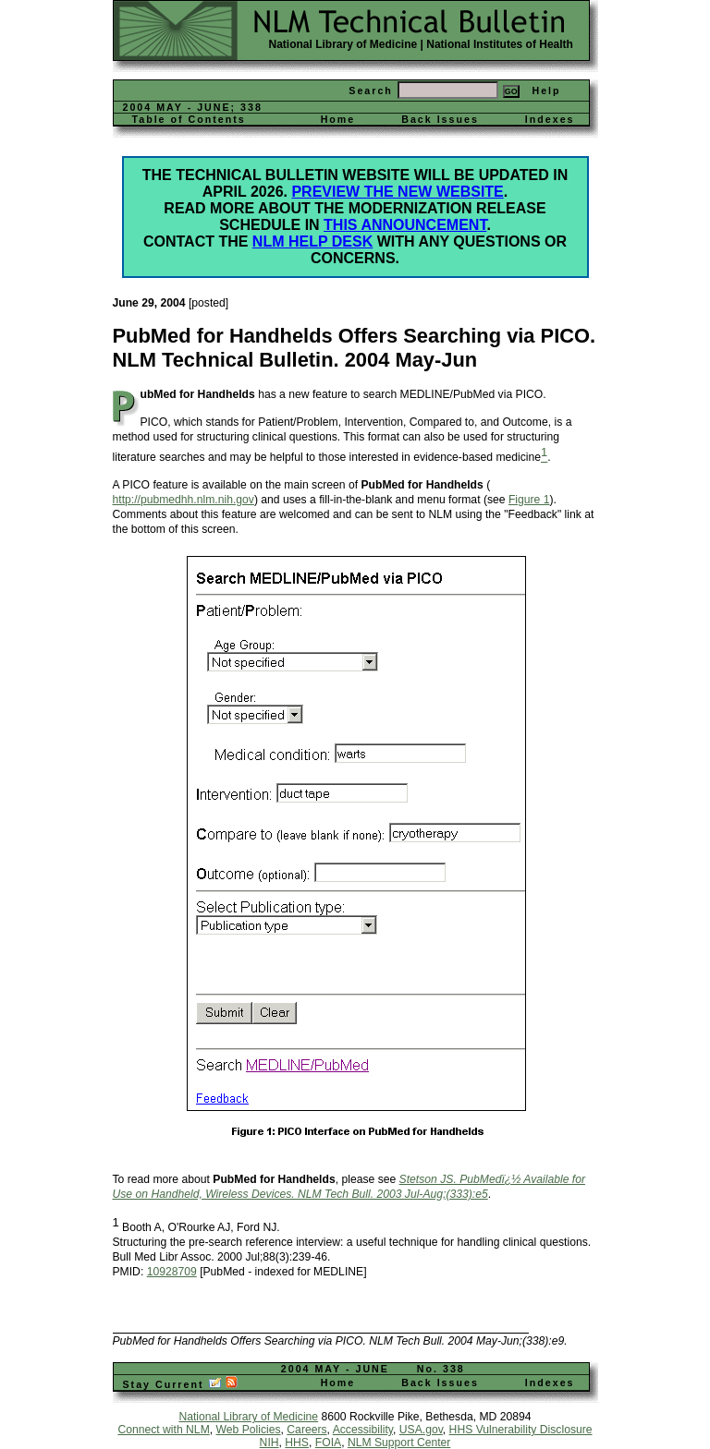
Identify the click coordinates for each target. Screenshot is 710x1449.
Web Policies (248, 1429)
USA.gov (421, 1429)
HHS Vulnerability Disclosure (521, 1429)
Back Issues (440, 119)
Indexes (550, 119)
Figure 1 (529, 499)
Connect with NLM (163, 1429)
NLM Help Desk (312, 241)
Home (338, 119)
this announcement (405, 225)
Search (371, 90)
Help (546, 90)
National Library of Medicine (343, 44)
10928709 (172, 1271)
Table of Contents (189, 119)
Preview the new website (397, 191)
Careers (306, 1429)
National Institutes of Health (499, 44)
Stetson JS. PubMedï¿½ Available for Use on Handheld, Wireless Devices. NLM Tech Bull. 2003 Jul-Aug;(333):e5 (349, 1187)
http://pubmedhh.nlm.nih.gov (183, 499)
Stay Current (181, 1384)
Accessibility (363, 1429)
